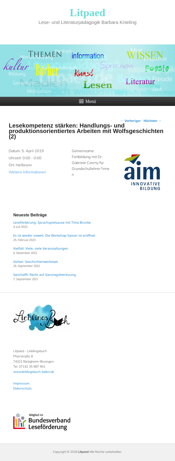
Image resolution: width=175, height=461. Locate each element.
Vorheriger (130, 121)
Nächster (153, 121)
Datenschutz (22, 388)
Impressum (21, 383)
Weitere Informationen (27, 172)
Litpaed (87, 12)
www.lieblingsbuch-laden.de (33, 372)
